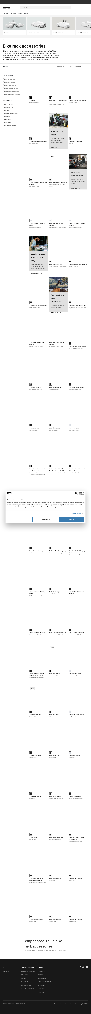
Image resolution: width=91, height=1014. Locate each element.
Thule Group (41, 989)
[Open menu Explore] (21, 13)
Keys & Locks (24, 974)
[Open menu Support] (27, 13)
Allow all (71, 519)
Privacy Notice (54, 1003)
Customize (45, 519)
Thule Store (41, 992)
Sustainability (42, 978)
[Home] (11, 7)
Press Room (41, 985)
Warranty (23, 978)
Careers (40, 974)
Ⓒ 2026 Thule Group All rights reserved (14, 1004)
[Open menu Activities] (14, 13)
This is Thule (41, 971)
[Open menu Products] (6, 13)
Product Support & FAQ (27, 989)
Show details (77, 513)
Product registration (26, 985)
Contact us (6, 971)
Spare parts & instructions (28, 971)
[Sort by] (81, 66)
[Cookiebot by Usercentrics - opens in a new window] (76, 493)
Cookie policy (64, 1003)
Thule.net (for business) (44, 982)
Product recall (24, 982)
